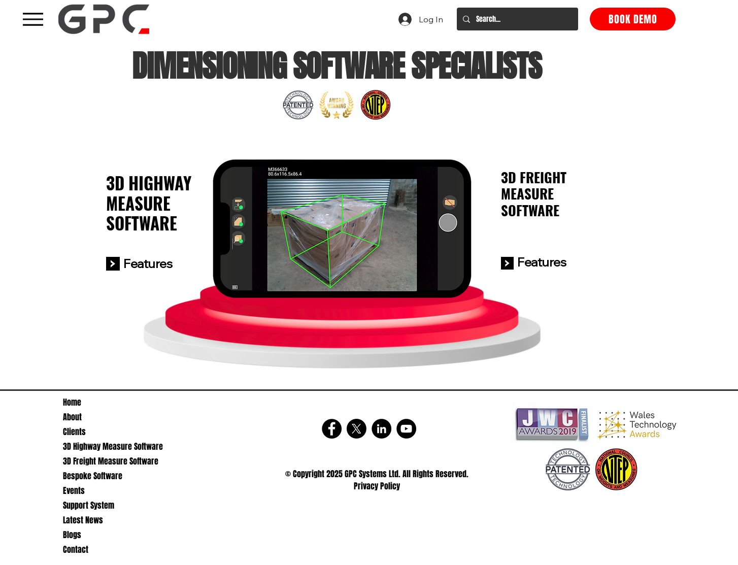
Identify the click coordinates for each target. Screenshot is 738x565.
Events (74, 490)
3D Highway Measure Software (111, 446)
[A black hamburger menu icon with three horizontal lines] (32, 19)
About (72, 417)
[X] (356, 429)
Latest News (83, 520)
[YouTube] (406, 429)
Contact (75, 549)
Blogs (72, 535)
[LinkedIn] (381, 429)
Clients (74, 432)
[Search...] (516, 19)
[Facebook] (332, 429)
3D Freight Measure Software (110, 461)
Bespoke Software (92, 476)
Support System (88, 505)
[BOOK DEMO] (633, 19)
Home (72, 402)
